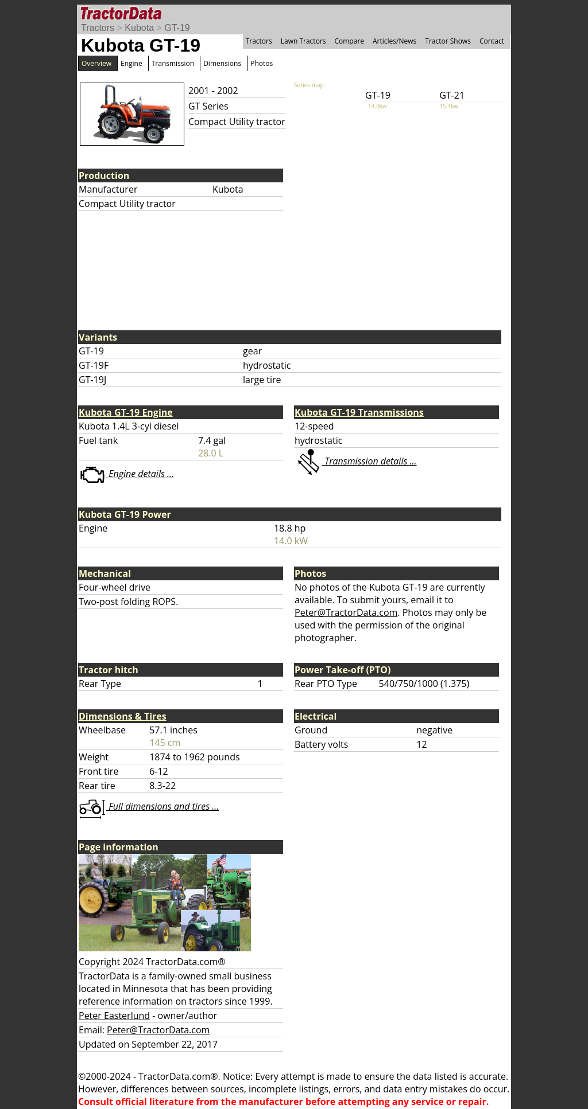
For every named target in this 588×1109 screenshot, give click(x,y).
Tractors (97, 28)
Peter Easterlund (114, 1015)
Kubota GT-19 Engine (126, 412)
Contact (491, 41)
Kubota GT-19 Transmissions (359, 412)
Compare (349, 41)
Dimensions (222, 63)
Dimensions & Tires (123, 716)
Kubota (139, 28)
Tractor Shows (448, 41)
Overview (96, 63)
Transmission (173, 63)
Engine (131, 63)
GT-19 (176, 28)
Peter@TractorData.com (346, 612)
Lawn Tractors (303, 41)
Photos (261, 63)
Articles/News (394, 41)
